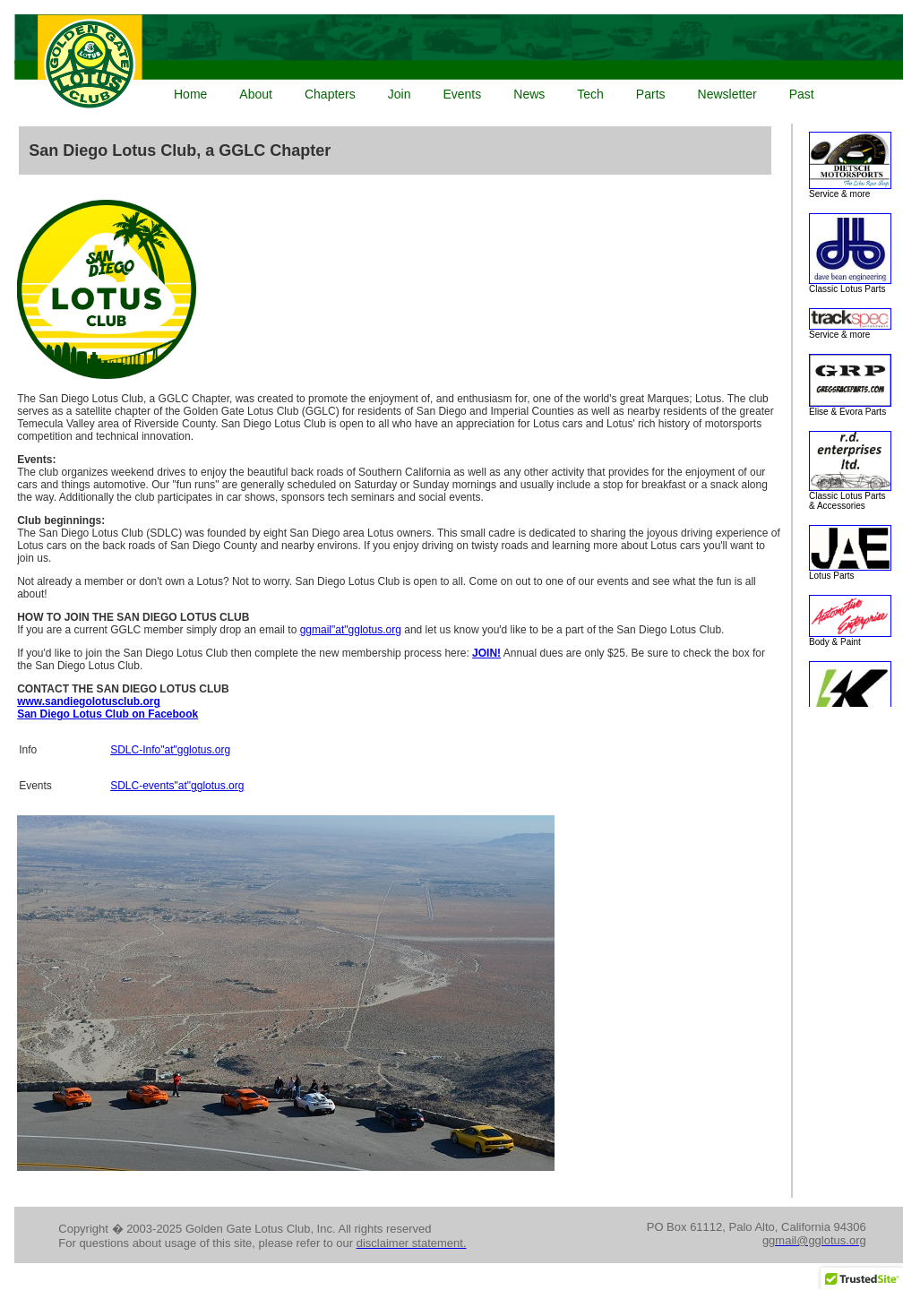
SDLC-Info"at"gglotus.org (170, 750)
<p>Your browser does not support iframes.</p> (455, 63)
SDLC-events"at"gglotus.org (177, 785)
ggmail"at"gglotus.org (350, 630)
